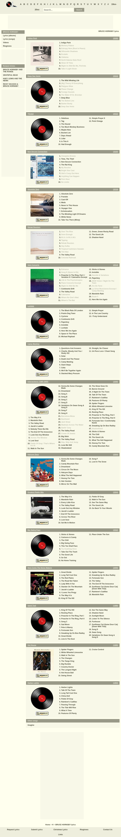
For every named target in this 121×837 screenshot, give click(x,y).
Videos (6, 43)
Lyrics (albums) (9, 36)
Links (60, 835)
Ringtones (7, 46)
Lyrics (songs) (9, 39)
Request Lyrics (13, 830)
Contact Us (107, 830)
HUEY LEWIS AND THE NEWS (12, 80)
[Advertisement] (60, 21)
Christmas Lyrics (61, 830)
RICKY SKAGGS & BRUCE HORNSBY (10, 85)
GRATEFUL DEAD (10, 75)
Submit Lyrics (37, 830)
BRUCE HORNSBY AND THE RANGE (13, 71)
